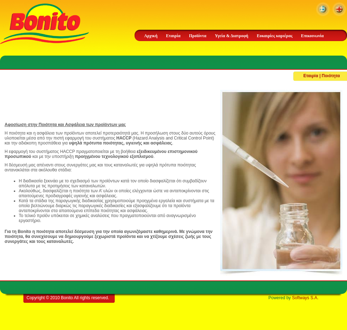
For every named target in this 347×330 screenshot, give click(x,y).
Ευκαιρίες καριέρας (274, 35)
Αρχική (151, 35)
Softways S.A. (305, 297)
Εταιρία (173, 35)
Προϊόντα (197, 35)
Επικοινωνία (312, 35)
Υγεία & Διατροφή (231, 35)
